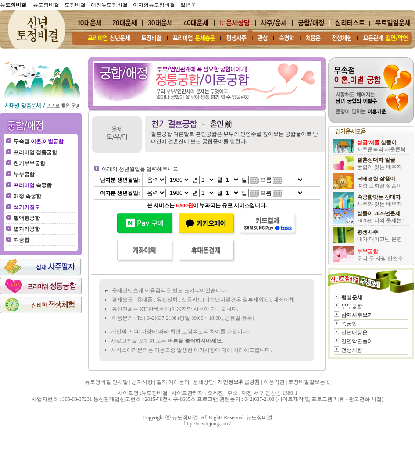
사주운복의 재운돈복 (381, 149)
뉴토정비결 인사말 (106, 382)
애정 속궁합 (27, 196)
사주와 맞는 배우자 (379, 204)
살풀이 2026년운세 (379, 213)
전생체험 (351, 350)
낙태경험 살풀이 (376, 179)
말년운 (188, 5)
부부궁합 (24, 174)
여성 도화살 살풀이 (379, 186)
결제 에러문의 (173, 382)
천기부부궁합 (29, 163)
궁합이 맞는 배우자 (379, 167)
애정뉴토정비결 (109, 5)
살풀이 (377, 142)
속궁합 (33, 185)
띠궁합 (21, 240)
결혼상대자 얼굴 (376, 160)
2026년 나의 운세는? (380, 220)
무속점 (39, 141)
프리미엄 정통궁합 (35, 152)
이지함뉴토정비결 (154, 5)
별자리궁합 (27, 229)
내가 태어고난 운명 (379, 239)
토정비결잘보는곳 (309, 382)
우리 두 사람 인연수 (380, 258)
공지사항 (142, 382)
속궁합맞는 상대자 (379, 197)
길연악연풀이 (357, 341)
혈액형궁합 (27, 218)
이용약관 (274, 382)
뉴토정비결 (45, 5)
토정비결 (75, 5)
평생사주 (367, 232)
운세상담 (203, 382)
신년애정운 (354, 332)
